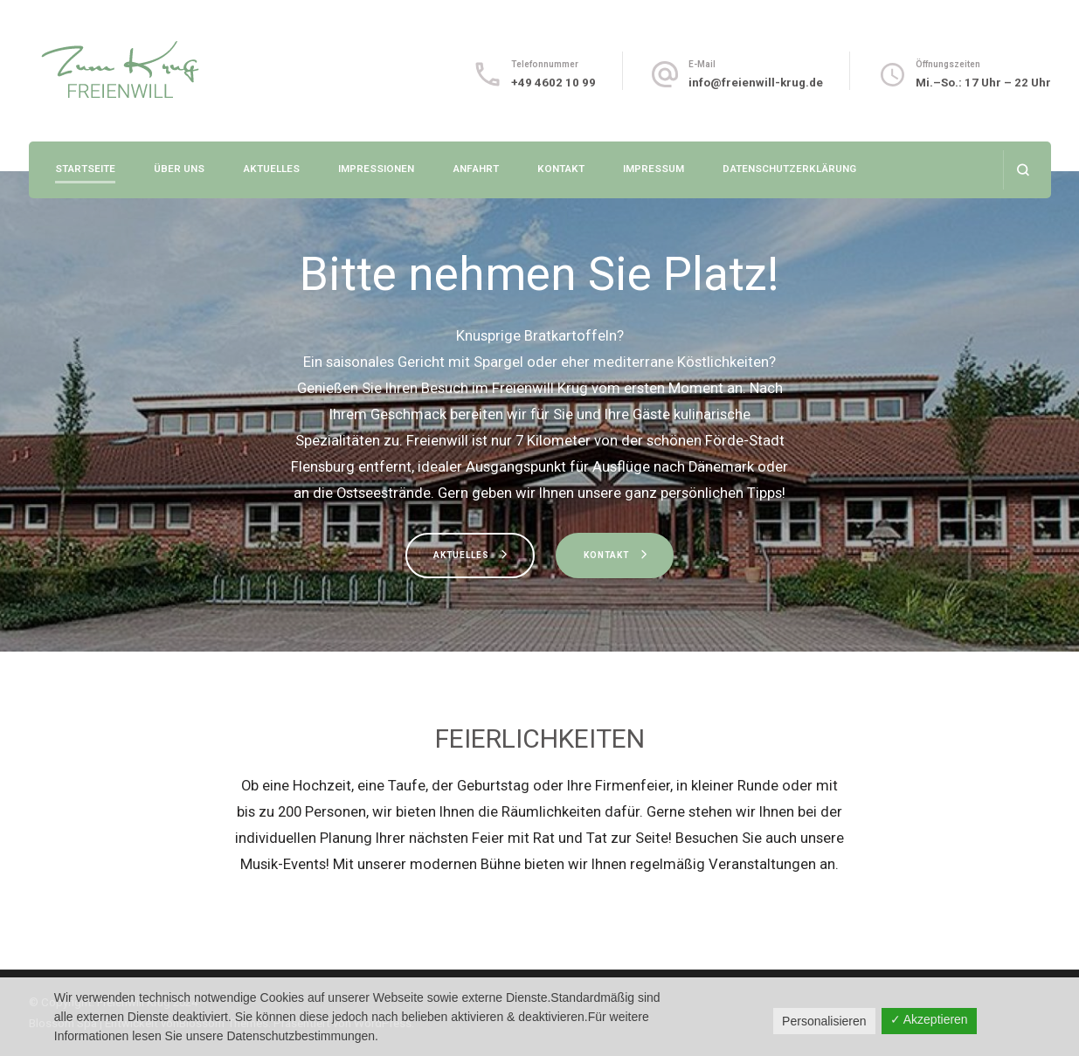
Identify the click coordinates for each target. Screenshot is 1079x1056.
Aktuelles (271, 168)
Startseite (85, 168)
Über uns (179, 168)
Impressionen (376, 168)
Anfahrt (476, 168)
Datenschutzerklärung (789, 168)
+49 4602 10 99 (553, 82)
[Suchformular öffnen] (1022, 170)
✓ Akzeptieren (929, 1019)
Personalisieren (824, 1021)
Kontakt (560, 168)
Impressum (653, 168)
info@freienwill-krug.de (755, 82)
